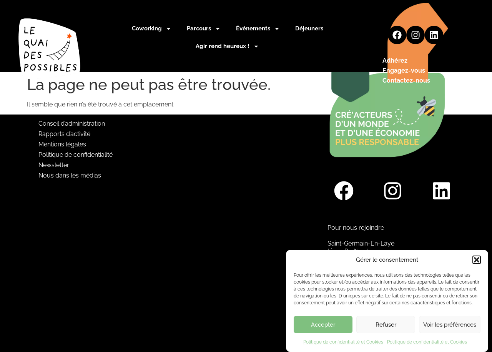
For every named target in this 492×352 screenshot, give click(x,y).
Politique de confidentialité (75, 154)
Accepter (323, 328)
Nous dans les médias (69, 175)
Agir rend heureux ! (227, 46)
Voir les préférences (449, 328)
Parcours (204, 28)
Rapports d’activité (64, 134)
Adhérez (394, 60)
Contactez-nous (406, 80)
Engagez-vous (403, 70)
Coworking (151, 28)
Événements (258, 28)
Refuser (386, 328)
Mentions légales (62, 144)
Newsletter (53, 165)
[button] (476, 264)
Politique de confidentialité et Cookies (343, 346)
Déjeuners (309, 28)
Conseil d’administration (71, 123)
